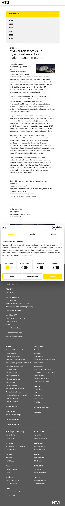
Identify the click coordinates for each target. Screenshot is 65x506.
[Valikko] (61, 2)
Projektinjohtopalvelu (13, 376)
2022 (11, 35)
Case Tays (37, 353)
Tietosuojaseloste (42, 407)
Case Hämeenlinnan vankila (43, 369)
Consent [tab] (11, 234)
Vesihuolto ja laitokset (13, 392)
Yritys (37, 386)
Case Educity (38, 366)
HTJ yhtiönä (38, 389)
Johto (36, 392)
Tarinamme (38, 396)
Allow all (53, 276)
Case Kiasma (38, 363)
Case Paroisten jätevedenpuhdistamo (41, 377)
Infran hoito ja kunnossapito (15, 360)
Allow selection (32, 276)
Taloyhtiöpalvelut (11, 385)
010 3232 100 (13, 284)
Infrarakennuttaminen (13, 356)
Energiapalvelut (11, 353)
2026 (11, 21)
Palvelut (9, 347)
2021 (11, 39)
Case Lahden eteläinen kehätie (44, 360)
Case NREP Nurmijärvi (41, 381)
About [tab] (53, 234)
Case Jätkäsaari (39, 350)
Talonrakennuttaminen (13, 379)
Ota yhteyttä (11, 407)
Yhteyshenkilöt (12, 420)
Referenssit (39, 347)
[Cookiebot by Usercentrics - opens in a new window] (53, 228)
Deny (12, 276)
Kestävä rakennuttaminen (14, 366)
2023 (11, 31)
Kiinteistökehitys (11, 369)
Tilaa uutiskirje (12, 425)
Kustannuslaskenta (12, 373)
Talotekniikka (10, 382)
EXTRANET (38, 412)
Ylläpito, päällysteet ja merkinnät (16, 395)
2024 (11, 28)
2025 (11, 24)
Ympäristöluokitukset (13, 398)
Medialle (37, 402)
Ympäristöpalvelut (12, 402)
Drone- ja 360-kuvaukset (14, 350)
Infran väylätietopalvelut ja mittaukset (18, 363)
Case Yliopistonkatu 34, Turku (44, 373)
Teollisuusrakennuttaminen (15, 389)
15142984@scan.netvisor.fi (14, 336)
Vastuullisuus (38, 399)
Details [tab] (32, 234)
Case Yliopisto (39, 356)
